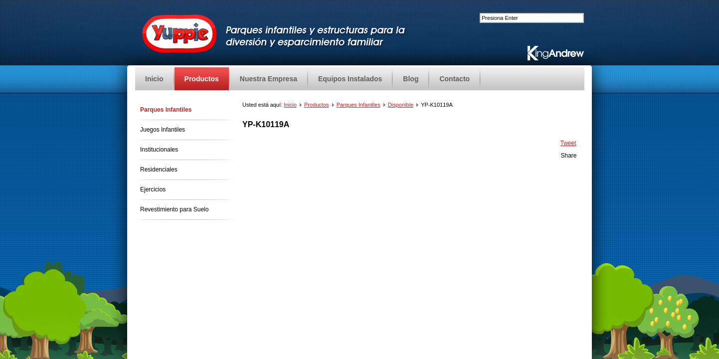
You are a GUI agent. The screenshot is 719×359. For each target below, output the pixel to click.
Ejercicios (153, 189)
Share (568, 155)
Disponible (400, 105)
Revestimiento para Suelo (174, 209)
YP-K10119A (265, 124)
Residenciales (159, 169)
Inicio (290, 105)
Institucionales (159, 149)
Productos (316, 105)
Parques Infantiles (165, 109)
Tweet (568, 143)
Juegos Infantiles (162, 129)
